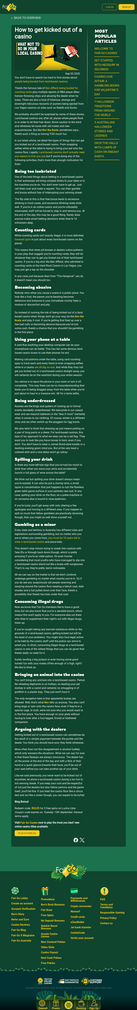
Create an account (22, 903)
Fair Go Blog (18, 930)
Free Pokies (48, 963)
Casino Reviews (20, 924)
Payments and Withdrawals (79, 899)
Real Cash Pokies (51, 957)
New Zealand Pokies (53, 941)
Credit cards (78, 916)
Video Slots (47, 947)
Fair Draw (46, 910)
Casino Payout (49, 952)
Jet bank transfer (81, 927)
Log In (109, 7)
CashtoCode (78, 932)
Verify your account (82, 938)
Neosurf (75, 911)
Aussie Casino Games (49, 935)
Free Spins (47, 915)
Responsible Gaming (112, 912)
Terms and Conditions (106, 906)
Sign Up (126, 7)
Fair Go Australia (21, 940)
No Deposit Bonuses (53, 920)
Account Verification (23, 908)
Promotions (48, 899)
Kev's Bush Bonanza (53, 904)
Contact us (106, 923)
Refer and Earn (20, 919)
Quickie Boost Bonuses (49, 927)
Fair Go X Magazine (23, 935)
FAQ (102, 899)
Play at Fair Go (27, 833)
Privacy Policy (108, 918)
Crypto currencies (81, 906)
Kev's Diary (17, 914)
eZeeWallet (77, 922)
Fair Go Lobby (19, 898)
